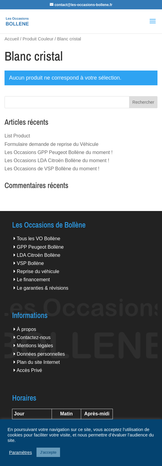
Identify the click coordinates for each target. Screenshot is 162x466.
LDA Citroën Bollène (38, 255)
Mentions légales (35, 345)
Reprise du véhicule (38, 271)
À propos (26, 329)
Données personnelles (41, 354)
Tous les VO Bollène (38, 238)
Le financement (33, 279)
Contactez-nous (34, 337)
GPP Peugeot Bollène (40, 247)
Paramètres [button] (20, 452)
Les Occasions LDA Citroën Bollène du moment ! (57, 160)
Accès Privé (29, 370)
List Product (17, 135)
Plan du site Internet (38, 362)
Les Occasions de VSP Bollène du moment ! (52, 168)
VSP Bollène (30, 263)
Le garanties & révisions (42, 288)
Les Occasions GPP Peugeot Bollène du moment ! (59, 152)
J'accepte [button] (48, 452)
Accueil (12, 38)
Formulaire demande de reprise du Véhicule (51, 144)
